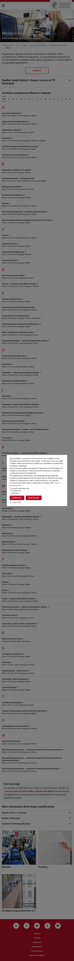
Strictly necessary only (19, 488)
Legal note (15, 502)
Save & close (34, 498)
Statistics (14, 493)
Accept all (16, 498)
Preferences (15, 491)
